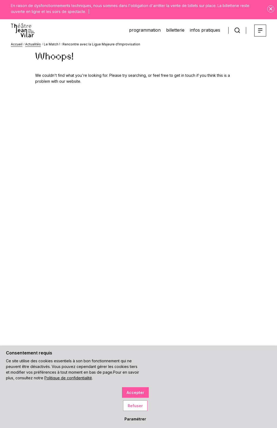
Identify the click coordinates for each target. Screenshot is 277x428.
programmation (145, 30)
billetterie (175, 30)
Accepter (135, 392)
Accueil (16, 44)
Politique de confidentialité (68, 378)
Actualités (33, 44)
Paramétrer (135, 419)
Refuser (135, 405)
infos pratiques (205, 30)
